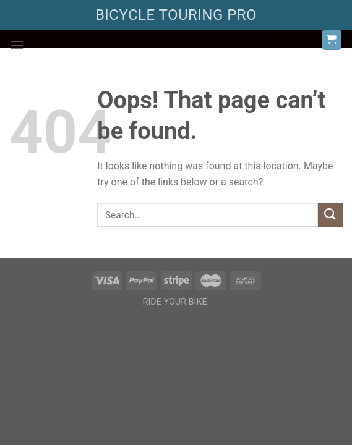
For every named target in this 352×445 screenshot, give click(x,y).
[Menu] (16, 45)
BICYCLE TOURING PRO (176, 14)
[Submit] (330, 215)
